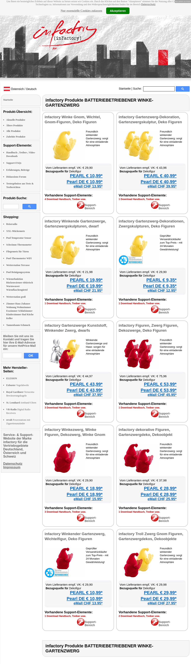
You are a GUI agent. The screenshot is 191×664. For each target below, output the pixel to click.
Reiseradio (11, 224)
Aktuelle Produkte (15, 119)
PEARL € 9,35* (161, 279)
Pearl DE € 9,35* (160, 285)
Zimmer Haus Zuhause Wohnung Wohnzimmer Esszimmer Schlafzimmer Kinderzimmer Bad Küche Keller (20, 311)
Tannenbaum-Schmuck (18, 325)
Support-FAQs (13, 163)
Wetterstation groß (16, 296)
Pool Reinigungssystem (18, 272)
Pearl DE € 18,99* (85, 494)
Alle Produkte (13, 131)
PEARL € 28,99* (160, 488)
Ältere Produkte (14, 125)
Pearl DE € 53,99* (159, 390)
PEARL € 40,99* (160, 175)
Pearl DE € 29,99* (159, 598)
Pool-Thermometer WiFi (19, 258)
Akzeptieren (118, 10)
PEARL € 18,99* (86, 488)
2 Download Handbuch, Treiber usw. (139, 616)
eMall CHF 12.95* (162, 291)
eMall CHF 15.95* (88, 499)
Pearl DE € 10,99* (85, 181)
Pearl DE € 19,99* (85, 285)
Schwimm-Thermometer (19, 244)
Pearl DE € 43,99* (85, 390)
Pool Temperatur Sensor (18, 237)
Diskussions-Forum (16, 176)
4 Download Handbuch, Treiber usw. (65, 199)
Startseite (125, 88)
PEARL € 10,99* (86, 175)
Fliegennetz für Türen (17, 251)
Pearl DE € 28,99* (159, 494)
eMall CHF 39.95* (162, 186)
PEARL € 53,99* (160, 384)
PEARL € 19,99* (86, 279)
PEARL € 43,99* (86, 384)
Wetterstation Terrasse (18, 265)
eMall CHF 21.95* (88, 291)
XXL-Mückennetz (15, 231)
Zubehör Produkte (15, 136)
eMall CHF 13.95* (88, 186)
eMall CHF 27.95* (162, 603)
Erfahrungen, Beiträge (18, 170)
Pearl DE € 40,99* (159, 181)
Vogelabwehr (17, 385)
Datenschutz (148, 4)
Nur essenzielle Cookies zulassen (81, 10)
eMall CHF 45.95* (162, 395)
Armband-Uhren (21, 402)
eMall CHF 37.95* (88, 395)
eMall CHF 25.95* (162, 499)
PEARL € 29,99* (160, 592)
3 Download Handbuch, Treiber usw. (65, 407)
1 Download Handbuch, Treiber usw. (139, 199)
